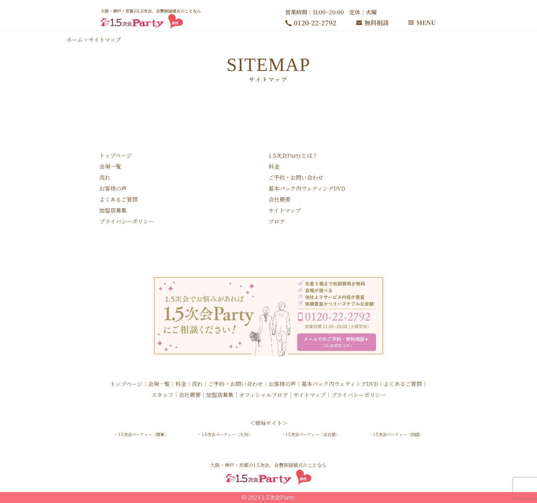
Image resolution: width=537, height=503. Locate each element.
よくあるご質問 (118, 199)
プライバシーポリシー (126, 221)
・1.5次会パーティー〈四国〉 (396, 434)
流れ (104, 177)
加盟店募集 (113, 210)
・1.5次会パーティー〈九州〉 (225, 434)
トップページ (115, 155)
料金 (273, 166)
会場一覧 (110, 166)
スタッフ (162, 395)
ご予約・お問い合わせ (295, 177)
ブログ (276, 221)
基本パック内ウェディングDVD (306, 188)
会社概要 (279, 199)
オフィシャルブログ (263, 395)
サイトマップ (284, 210)
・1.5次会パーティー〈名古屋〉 (310, 434)
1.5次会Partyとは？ (293, 155)
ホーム (74, 40)
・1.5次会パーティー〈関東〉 (141, 434)
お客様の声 (113, 188)
